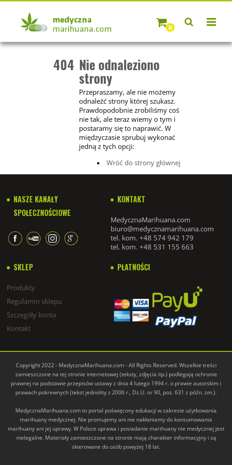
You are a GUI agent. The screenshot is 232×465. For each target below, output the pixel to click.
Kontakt (19, 328)
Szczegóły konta (31, 314)
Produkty (21, 287)
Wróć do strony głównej (144, 162)
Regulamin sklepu (34, 301)
